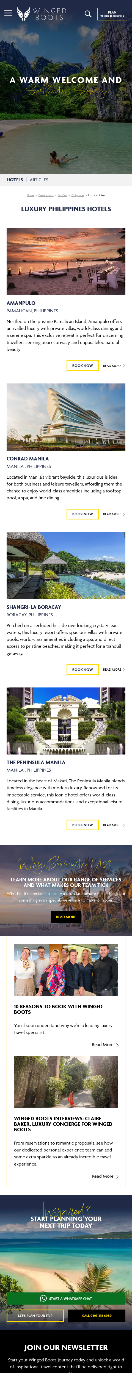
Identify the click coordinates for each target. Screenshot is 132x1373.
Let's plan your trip (35, 1315)
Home (30, 195)
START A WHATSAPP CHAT (66, 1298)
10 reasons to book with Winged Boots (58, 1009)
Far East (62, 195)
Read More (114, 366)
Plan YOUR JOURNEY (112, 14)
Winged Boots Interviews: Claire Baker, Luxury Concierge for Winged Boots (63, 1124)
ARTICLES (39, 179)
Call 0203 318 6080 (97, 1315)
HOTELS (15, 179)
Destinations (46, 195)
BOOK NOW (82, 365)
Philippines (78, 195)
